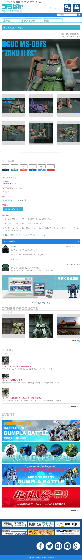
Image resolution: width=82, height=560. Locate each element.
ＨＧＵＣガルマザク (10, 200)
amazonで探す (23, 200)
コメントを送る (9, 241)
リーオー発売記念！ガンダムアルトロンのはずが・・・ (24, 398)
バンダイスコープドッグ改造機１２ (16, 366)
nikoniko (6, 181)
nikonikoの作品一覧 (9, 183)
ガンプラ (6, 192)
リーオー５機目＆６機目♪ (12, 380)
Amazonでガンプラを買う (41, 303)
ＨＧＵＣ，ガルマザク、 (12, 209)
